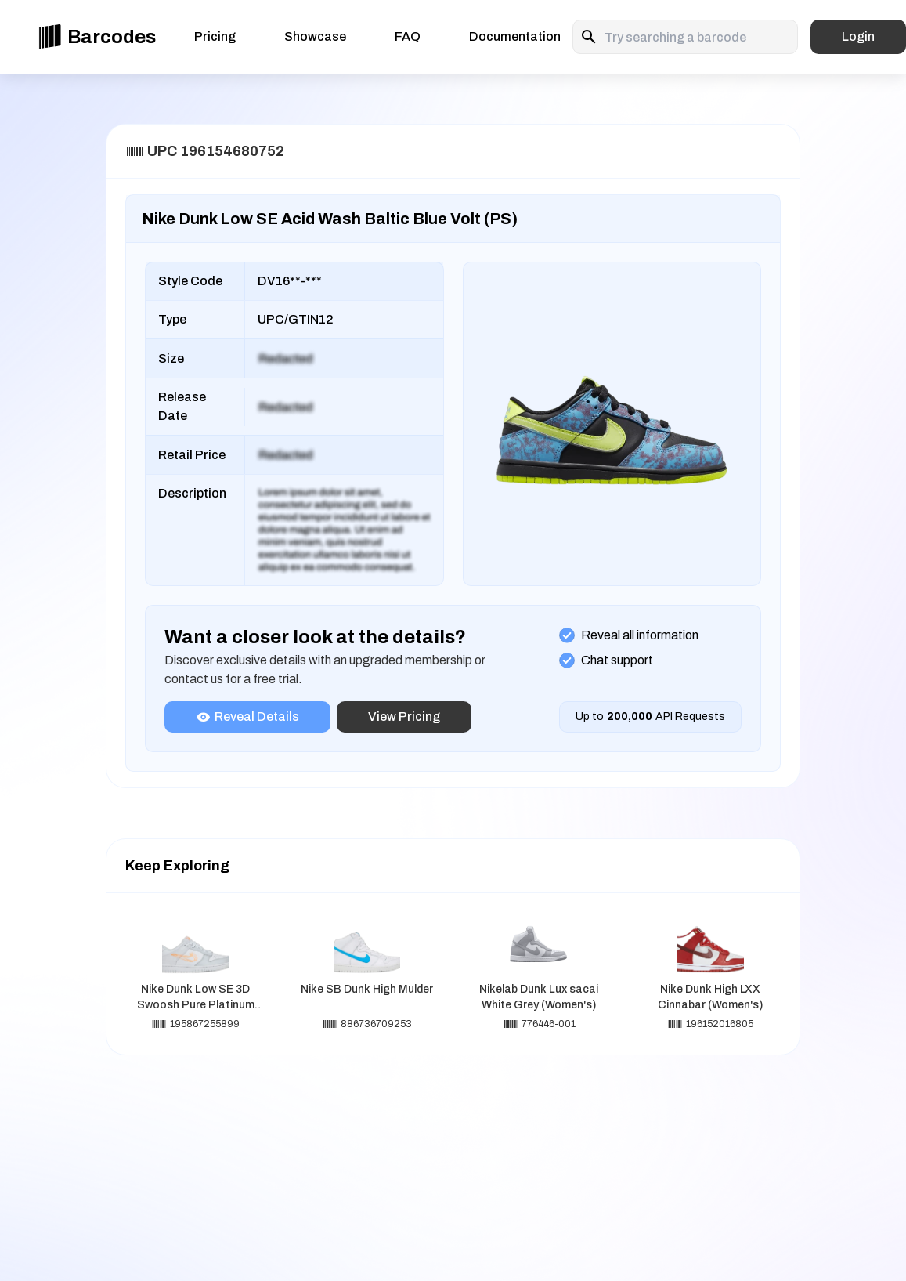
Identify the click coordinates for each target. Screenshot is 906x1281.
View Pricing (404, 716)
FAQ (408, 36)
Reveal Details (247, 717)
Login (858, 36)
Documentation (515, 36)
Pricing (215, 36)
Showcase (315, 36)
